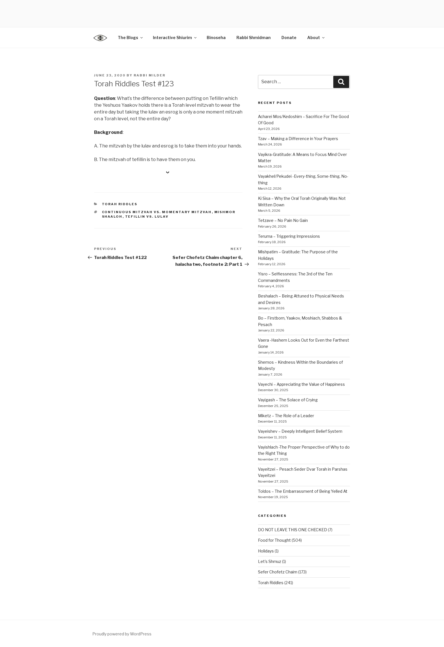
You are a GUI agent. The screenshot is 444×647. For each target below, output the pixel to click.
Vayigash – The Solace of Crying (288, 399)
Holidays (266, 551)
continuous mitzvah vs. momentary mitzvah (157, 212)
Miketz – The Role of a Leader (286, 415)
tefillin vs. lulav (147, 216)
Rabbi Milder (149, 75)
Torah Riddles (120, 204)
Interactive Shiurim (175, 37)
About (316, 37)
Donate (288, 37)
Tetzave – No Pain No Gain (283, 220)
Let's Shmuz (269, 561)
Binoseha (216, 37)
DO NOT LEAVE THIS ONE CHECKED (292, 529)
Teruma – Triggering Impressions (289, 236)
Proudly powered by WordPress (121, 633)
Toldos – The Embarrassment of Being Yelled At (302, 491)
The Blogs (131, 37)
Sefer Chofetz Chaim (277, 571)
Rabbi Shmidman (253, 37)
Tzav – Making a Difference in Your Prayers (298, 138)
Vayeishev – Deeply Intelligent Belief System (300, 431)
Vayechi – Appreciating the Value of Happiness (301, 384)
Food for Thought (274, 540)
